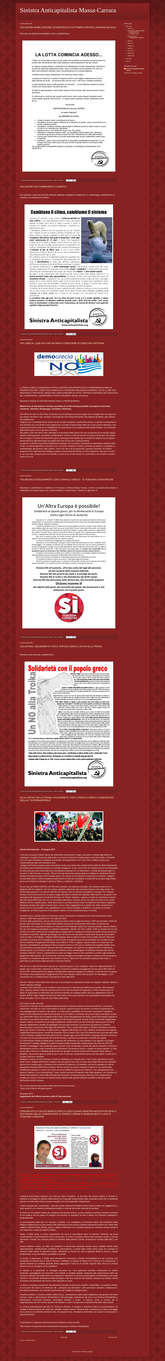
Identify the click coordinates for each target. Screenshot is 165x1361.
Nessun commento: (59, 180)
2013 (127, 61)
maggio (130, 46)
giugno (130, 43)
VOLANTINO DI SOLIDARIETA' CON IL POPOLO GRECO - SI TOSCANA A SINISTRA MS (66, 479)
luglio (129, 41)
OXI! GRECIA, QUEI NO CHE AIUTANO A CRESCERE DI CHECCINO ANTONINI (62, 343)
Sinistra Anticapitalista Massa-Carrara (135, 69)
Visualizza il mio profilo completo (133, 73)
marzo (129, 50)
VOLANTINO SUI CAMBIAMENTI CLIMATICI (43, 186)
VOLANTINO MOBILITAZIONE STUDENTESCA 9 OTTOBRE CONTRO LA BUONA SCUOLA (68, 27)
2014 (127, 58)
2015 (127, 26)
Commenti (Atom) (30, 1340)
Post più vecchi (113, 1337)
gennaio (130, 55)
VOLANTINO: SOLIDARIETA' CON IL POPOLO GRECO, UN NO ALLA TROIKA (61, 646)
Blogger (90, 1351)
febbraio (130, 53)
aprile (129, 48)
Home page (64, 1337)
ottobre (130, 28)
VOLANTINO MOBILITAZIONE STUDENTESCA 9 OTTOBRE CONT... (135, 32)
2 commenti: (57, 1102)
